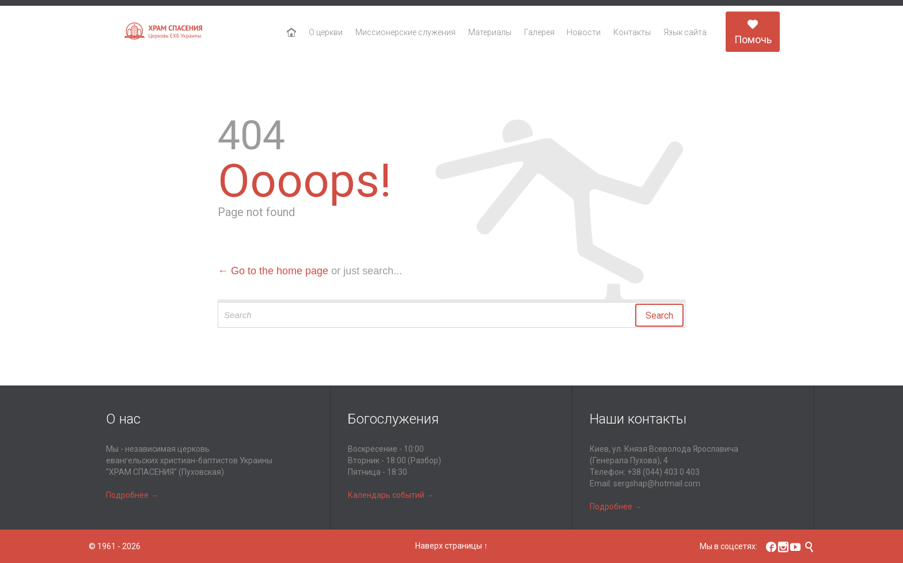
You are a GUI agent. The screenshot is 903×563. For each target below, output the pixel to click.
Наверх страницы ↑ (451, 545)
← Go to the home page (273, 271)
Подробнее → (132, 495)
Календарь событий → (391, 495)
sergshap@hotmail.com (656, 483)
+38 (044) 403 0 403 (663, 472)
